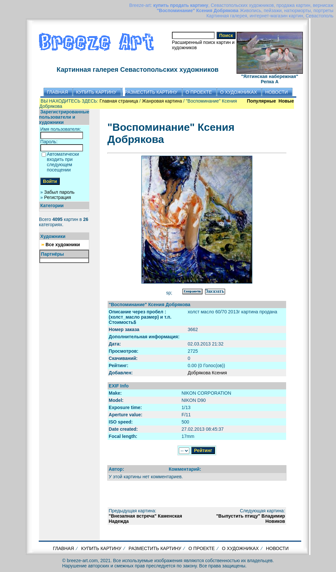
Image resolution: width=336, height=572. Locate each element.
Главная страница (118, 101)
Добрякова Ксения (207, 372)
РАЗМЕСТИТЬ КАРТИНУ (155, 548)
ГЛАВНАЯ (63, 548)
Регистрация (57, 197)
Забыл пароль (59, 192)
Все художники (63, 244)
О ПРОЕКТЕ (201, 548)
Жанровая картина (162, 101)
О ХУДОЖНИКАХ (240, 548)
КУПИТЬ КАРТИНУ (101, 548)
